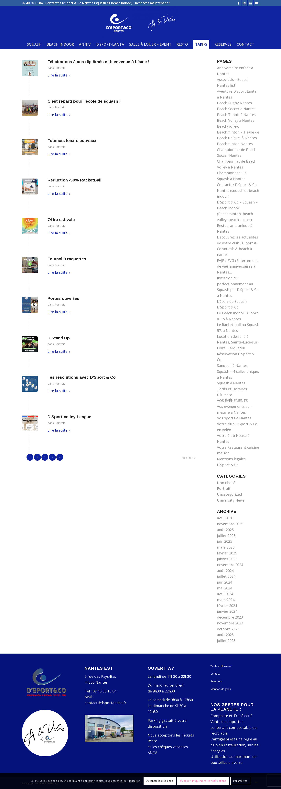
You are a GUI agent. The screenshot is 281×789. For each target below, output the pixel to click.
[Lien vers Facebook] (239, 3)
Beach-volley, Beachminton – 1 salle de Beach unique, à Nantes (238, 132)
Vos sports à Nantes (234, 418)
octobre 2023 (228, 629)
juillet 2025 (226, 535)
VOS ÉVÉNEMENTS (232, 400)
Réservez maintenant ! (152, 3)
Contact (215, 673)
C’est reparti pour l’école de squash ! (84, 101)
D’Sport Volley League (69, 416)
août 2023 (225, 634)
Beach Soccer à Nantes (236, 108)
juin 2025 (224, 541)
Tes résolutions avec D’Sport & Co (82, 377)
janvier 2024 (227, 611)
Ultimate (224, 394)
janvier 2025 (227, 558)
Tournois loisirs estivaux (72, 140)
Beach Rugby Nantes (234, 102)
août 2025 (225, 529)
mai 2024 (224, 588)
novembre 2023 (230, 623)
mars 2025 (225, 547)
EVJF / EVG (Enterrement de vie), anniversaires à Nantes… (237, 266)
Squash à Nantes (231, 383)
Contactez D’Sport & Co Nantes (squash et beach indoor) (88, 3)
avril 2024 (225, 593)
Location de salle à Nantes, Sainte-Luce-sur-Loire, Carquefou (238, 342)
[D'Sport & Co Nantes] (140, 22)
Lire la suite (59, 75)
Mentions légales (221, 689)
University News (230, 500)
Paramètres (240, 781)
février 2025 (227, 553)
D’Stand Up (59, 338)
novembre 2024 (230, 564)
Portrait (60, 68)
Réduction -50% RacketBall (75, 180)
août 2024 (225, 570)
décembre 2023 (230, 617)
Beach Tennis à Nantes (236, 114)
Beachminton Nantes (235, 143)
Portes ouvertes (63, 298)
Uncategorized (229, 494)
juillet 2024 (226, 576)
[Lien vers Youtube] (256, 3)
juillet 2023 (226, 640)
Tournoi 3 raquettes (67, 259)
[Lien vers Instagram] (244, 3)
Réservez (216, 681)
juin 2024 (224, 582)
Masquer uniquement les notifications (203, 781)
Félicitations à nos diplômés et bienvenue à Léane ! (98, 61)
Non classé (226, 482)
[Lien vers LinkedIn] (250, 3)
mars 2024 (225, 599)
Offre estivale (61, 219)
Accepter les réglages (159, 781)
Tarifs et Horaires (232, 389)
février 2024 (227, 605)
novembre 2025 (230, 523)
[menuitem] (34, 44)
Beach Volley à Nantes (235, 120)
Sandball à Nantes (232, 365)
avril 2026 (225, 518)
